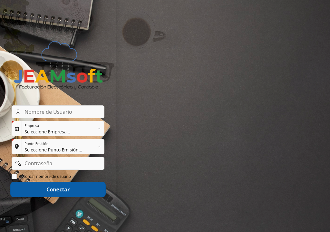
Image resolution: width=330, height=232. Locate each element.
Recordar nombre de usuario (45, 176)
